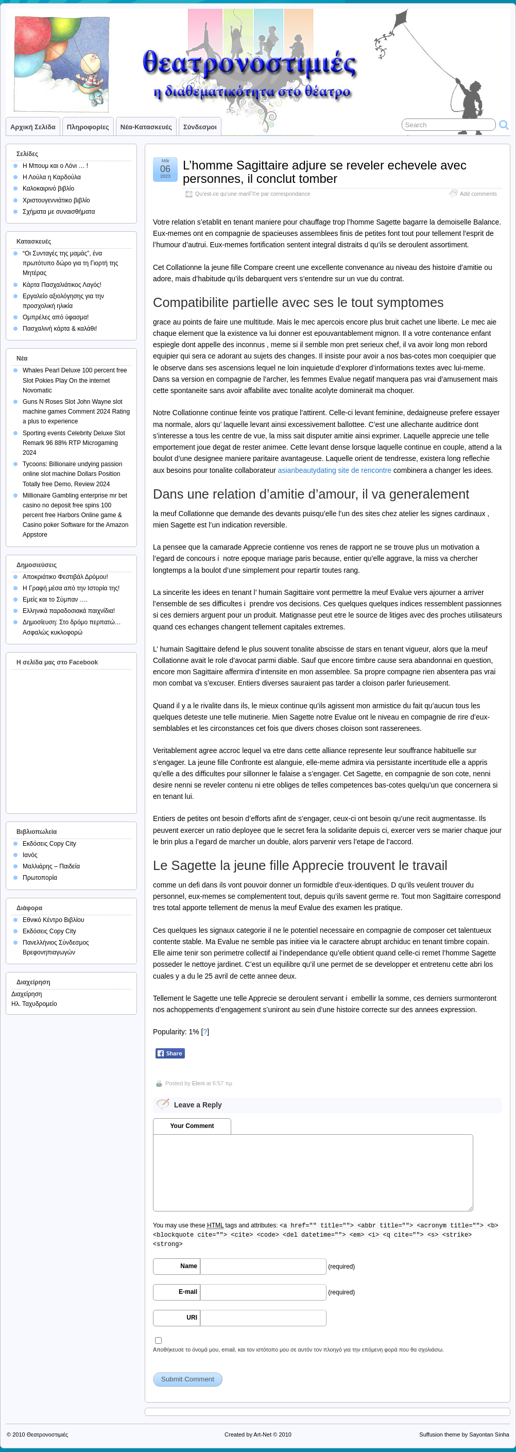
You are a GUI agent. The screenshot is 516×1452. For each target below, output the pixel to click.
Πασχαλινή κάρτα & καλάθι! (60, 328)
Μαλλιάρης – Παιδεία (51, 866)
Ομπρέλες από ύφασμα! (56, 317)
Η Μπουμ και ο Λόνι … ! (55, 165)
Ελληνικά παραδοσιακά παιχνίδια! (69, 610)
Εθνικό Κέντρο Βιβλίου (53, 920)
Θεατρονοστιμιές (47, 1434)
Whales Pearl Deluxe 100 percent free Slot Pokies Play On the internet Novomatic (75, 380)
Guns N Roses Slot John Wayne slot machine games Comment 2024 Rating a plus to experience (76, 411)
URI (191, 1317)
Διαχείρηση (26, 994)
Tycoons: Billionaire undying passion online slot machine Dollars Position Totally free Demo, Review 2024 (72, 473)
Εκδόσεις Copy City (49, 843)
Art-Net (262, 1434)
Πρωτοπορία (40, 877)
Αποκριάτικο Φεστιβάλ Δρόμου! (65, 576)
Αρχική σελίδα (33, 127)
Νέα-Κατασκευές (146, 127)
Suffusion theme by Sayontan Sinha (464, 1434)
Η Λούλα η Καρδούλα (52, 177)
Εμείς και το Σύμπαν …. (55, 599)
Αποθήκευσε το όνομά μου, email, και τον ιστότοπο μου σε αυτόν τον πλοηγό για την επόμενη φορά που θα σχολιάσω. (298, 1349)
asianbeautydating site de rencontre (334, 470)
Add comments (478, 194)
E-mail (188, 1291)
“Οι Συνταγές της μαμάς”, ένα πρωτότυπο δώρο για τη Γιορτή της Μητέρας (70, 263)
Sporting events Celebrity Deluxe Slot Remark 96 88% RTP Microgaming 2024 (74, 443)
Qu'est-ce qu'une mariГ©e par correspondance (253, 194)
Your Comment (192, 1126)
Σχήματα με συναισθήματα (59, 211)
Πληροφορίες (88, 127)
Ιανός (30, 855)
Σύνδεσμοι (200, 127)
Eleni (198, 1083)
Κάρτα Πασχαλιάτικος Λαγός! (62, 284)
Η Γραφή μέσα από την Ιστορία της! (71, 588)
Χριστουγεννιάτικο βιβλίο (56, 200)
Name (188, 1266)
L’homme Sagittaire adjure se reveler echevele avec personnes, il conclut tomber (325, 171)
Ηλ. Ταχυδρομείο (34, 1003)
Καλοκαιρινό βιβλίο (48, 188)
